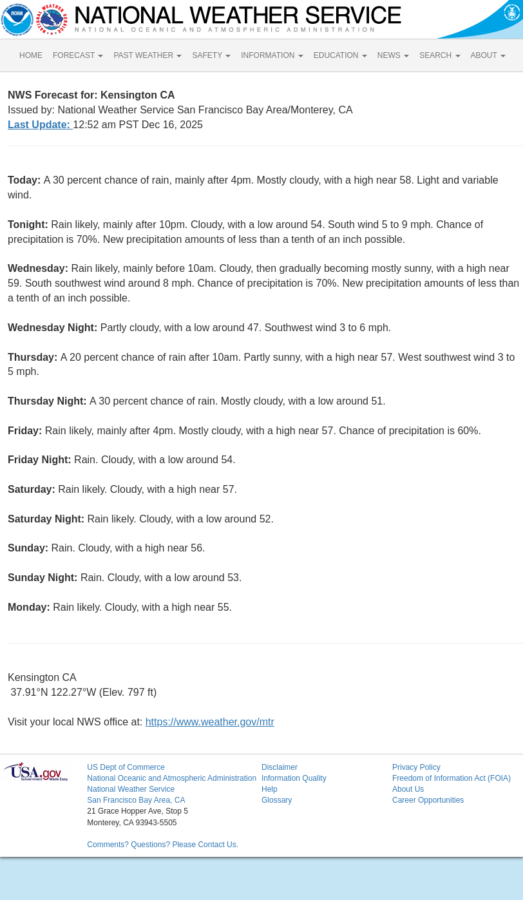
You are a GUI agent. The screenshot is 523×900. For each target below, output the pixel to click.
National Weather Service (131, 789)
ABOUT (488, 55)
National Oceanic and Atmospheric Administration (171, 778)
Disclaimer (280, 767)
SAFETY (211, 55)
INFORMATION (272, 55)
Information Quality (294, 778)
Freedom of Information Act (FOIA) (451, 778)
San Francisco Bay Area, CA (136, 800)
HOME (31, 55)
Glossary (277, 800)
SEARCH (439, 55)
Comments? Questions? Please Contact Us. (162, 844)
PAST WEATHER (147, 55)
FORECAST (78, 55)
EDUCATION (340, 55)
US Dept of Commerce (126, 767)
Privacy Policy (416, 767)
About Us (408, 789)
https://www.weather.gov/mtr (210, 721)
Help (270, 789)
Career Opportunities (428, 800)
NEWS (393, 55)
